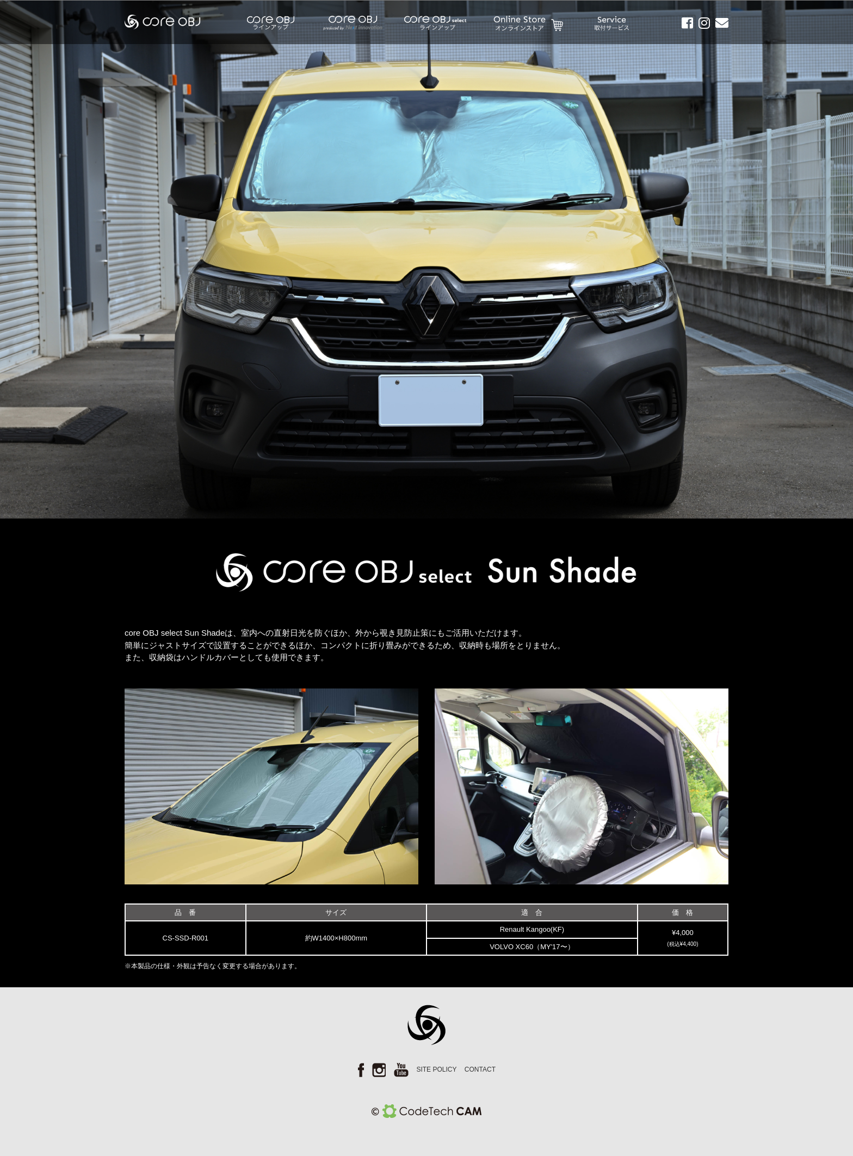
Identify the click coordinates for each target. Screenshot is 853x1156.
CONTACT (480, 1069)
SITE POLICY (436, 1069)
